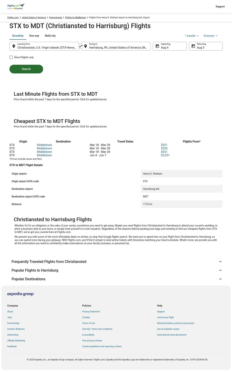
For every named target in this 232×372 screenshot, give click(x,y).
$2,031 (165, 155)
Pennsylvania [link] (55, 17)
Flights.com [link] (13, 17)
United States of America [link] (34, 17)
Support (220, 6)
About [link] (10, 311)
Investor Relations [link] (16, 329)
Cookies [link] (86, 317)
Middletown (44, 145)
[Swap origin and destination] (80, 46)
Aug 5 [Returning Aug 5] (200, 47)
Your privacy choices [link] (92, 340)
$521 (164, 145)
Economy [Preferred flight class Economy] (211, 35)
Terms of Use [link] (88, 323)
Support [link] (161, 311)
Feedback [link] (12, 346)
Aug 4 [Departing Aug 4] (164, 47)
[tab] (17, 36)
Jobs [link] (9, 317)
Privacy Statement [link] (91, 311)
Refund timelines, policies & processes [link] (175, 323)
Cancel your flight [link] (165, 317)
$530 (164, 148)
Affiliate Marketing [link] (16, 340)
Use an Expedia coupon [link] (168, 329)
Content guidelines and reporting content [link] (101, 346)
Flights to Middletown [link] (75, 17)
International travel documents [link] (172, 335)
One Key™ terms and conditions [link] (97, 329)
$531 (164, 152)
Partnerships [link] (13, 323)
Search (26, 69)
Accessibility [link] (88, 335)
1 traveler (192, 35)
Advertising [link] (12, 335)
